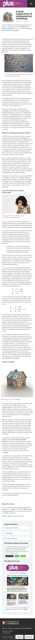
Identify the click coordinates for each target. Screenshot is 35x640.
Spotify (16, 556)
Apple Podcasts (9, 556)
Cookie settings (8, 637)
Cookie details (6, 633)
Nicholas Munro (19, 21)
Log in (4, 516)
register (10, 516)
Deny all (19, 637)
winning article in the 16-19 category (16, 29)
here (3, 411)
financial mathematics (11, 538)
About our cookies (7, 631)
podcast (15, 547)
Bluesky (26, 609)
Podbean (23, 556)
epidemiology (8, 533)
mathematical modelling (11, 528)
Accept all (29, 637)
